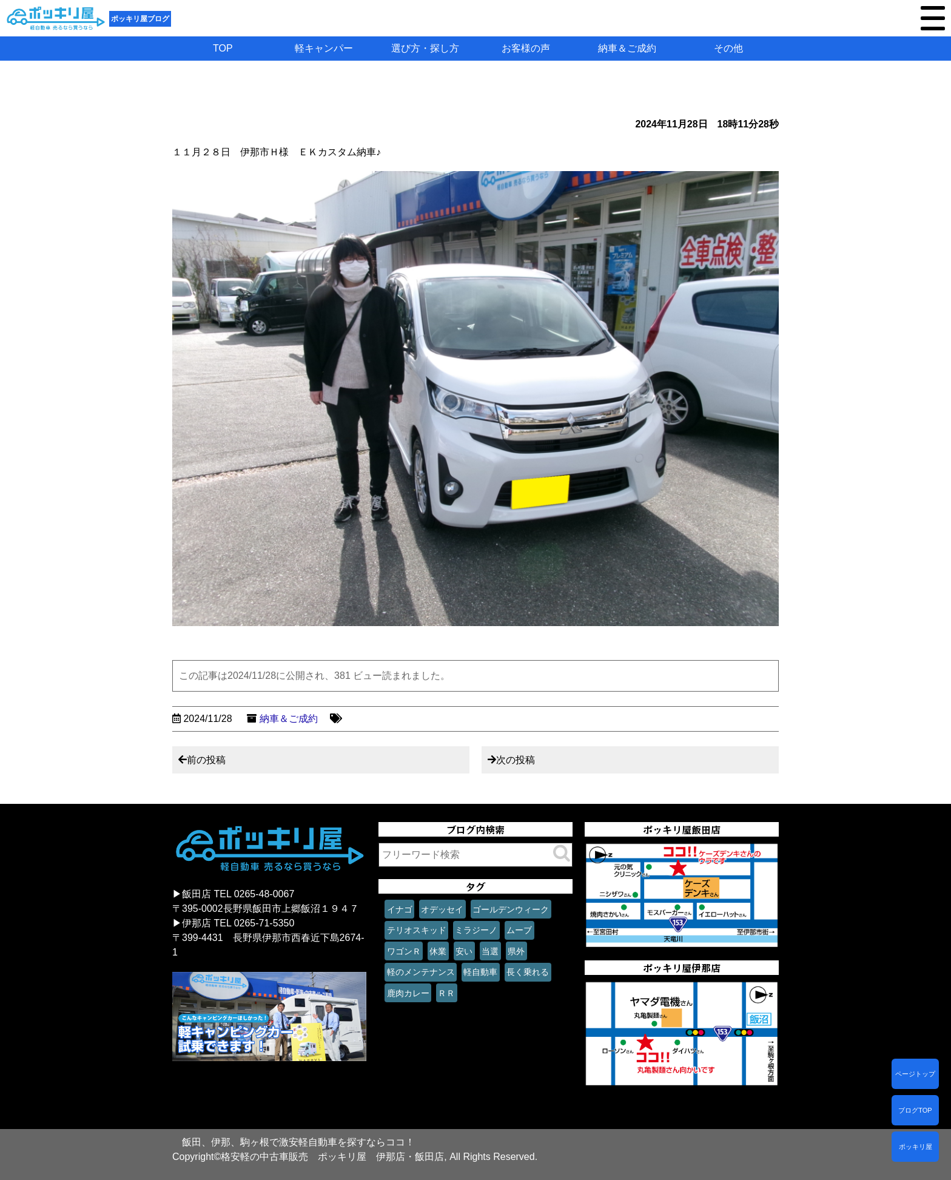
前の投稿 (206, 760)
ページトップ (915, 1073)
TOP (223, 48)
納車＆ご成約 (627, 48)
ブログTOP (915, 1110)
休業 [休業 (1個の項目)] (437, 951)
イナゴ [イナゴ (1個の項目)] (399, 909)
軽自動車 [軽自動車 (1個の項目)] (480, 972)
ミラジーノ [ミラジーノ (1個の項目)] (476, 930)
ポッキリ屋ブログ (140, 19)
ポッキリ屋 (915, 1146)
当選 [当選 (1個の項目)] (490, 951)
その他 (728, 48)
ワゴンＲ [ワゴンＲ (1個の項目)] (404, 951)
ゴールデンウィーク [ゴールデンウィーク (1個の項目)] (510, 909)
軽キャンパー (324, 48)
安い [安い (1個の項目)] (463, 951)
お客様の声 (526, 48)
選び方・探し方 (425, 48)
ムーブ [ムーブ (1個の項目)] (519, 930)
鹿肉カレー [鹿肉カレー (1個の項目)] (408, 993)
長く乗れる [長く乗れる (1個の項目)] (527, 972)
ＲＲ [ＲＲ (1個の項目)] (446, 993)
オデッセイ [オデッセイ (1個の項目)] (442, 909)
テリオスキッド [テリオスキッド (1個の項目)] (416, 930)
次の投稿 (515, 760)
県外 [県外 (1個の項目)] (516, 951)
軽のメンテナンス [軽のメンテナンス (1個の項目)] (421, 972)
